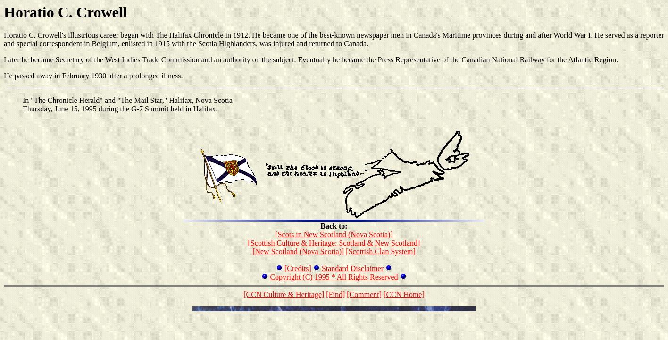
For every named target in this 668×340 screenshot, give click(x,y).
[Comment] (364, 294)
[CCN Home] (404, 294)
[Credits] (297, 268)
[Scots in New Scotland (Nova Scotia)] (333, 234)
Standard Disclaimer (353, 268)
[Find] (335, 294)
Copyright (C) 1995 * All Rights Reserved (334, 277)
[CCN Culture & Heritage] (283, 294)
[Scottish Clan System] (381, 251)
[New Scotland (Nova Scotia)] (298, 251)
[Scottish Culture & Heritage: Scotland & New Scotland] (334, 243)
